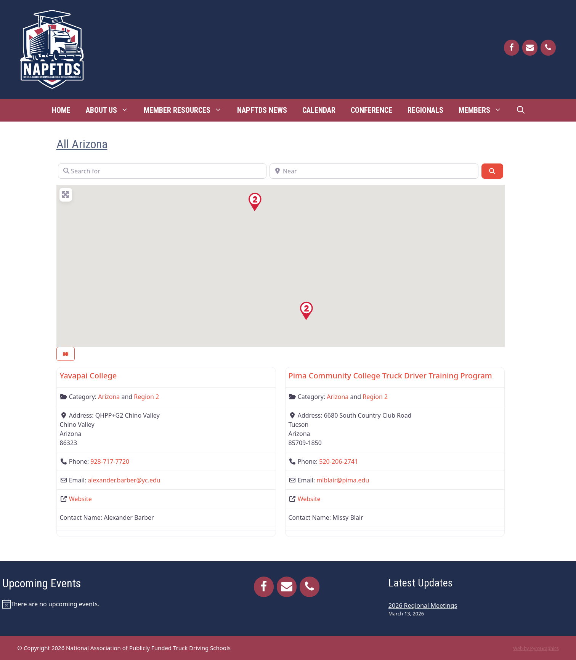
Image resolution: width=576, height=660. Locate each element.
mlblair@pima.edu (342, 480)
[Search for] (162, 171)
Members (484, 110)
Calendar (318, 110)
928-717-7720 (109, 461)
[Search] (492, 171)
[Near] (374, 171)
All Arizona (81, 144)
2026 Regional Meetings (422, 605)
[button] (306, 310)
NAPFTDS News (262, 110)
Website (80, 499)
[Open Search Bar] (520, 110)
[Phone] (548, 48)
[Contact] (529, 48)
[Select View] (65, 354)
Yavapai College (88, 375)
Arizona (109, 396)
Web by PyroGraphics (536, 648)
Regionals (425, 110)
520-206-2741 (338, 461)
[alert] (95, 604)
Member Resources (186, 110)
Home (61, 110)
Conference (371, 110)
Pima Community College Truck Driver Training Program (390, 375)
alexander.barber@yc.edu (124, 480)
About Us (111, 110)
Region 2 (146, 396)
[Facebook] (511, 48)
